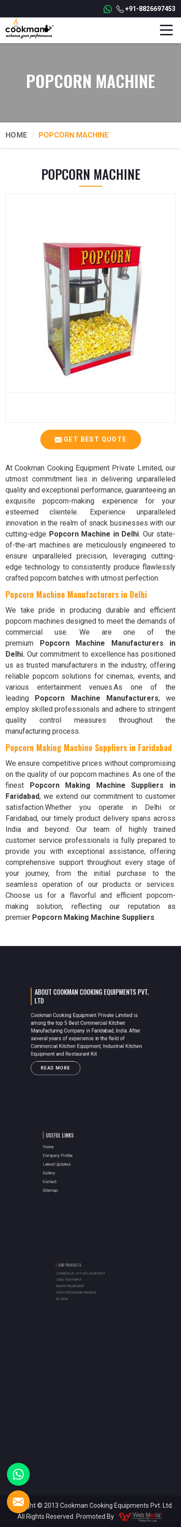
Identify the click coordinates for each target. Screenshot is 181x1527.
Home (16, 135)
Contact (64, 1175)
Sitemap (64, 1181)
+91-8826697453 (146, 9)
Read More (65, 1059)
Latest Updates (69, 1164)
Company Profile (69, 1158)
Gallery (64, 1170)
